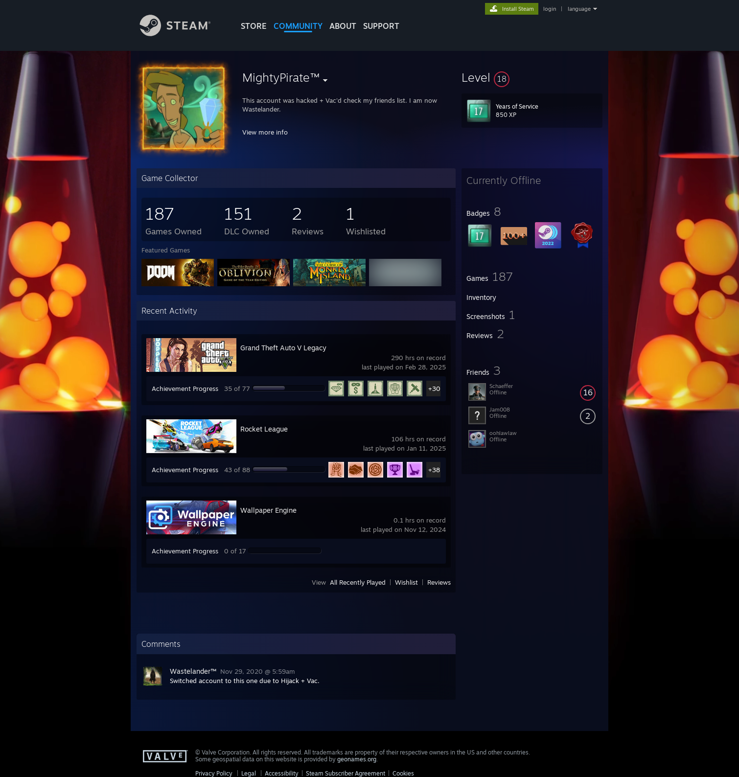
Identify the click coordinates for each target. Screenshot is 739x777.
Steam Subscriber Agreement (345, 773)
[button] (532, 77)
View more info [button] (265, 132)
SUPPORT (381, 26)
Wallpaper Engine (268, 510)
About (342, 26)
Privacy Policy (213, 773)
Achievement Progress (185, 388)
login (549, 8)
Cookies (403, 773)
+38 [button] (434, 470)
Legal (248, 773)
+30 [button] (434, 388)
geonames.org (356, 759)
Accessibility (282, 773)
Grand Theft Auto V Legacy (283, 347)
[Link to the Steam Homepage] (182, 33)
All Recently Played (358, 582)
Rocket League (264, 429)
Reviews (439, 582)
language (579, 8)
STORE (254, 26)
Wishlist (406, 582)
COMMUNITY (298, 26)
